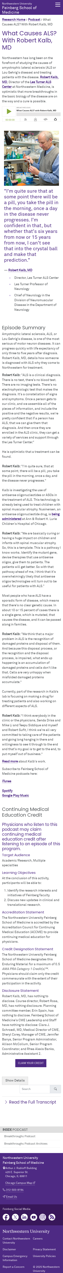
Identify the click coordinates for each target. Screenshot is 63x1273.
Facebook (6, 1217)
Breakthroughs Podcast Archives (26, 1143)
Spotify (7, 791)
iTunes (6, 781)
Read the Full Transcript (30, 1102)
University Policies (44, 1256)
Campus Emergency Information (15, 1258)
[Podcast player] (31, 114)
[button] (57, 5)
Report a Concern (13, 1267)
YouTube (33, 1217)
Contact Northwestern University (16, 1240)
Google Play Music (15, 795)
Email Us (11, 1196)
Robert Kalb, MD (20, 270)
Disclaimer (9, 1249)
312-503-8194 (15, 1190)
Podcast (34, 19)
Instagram (42, 1217)
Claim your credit (31, 1063)
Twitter (15, 1217)
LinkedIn (24, 1217)
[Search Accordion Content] (35, 1089)
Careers (38, 1238)
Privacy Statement (44, 1249)
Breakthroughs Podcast (19, 1136)
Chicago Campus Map (18, 1183)
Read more (10, 761)
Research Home (13, 19)
